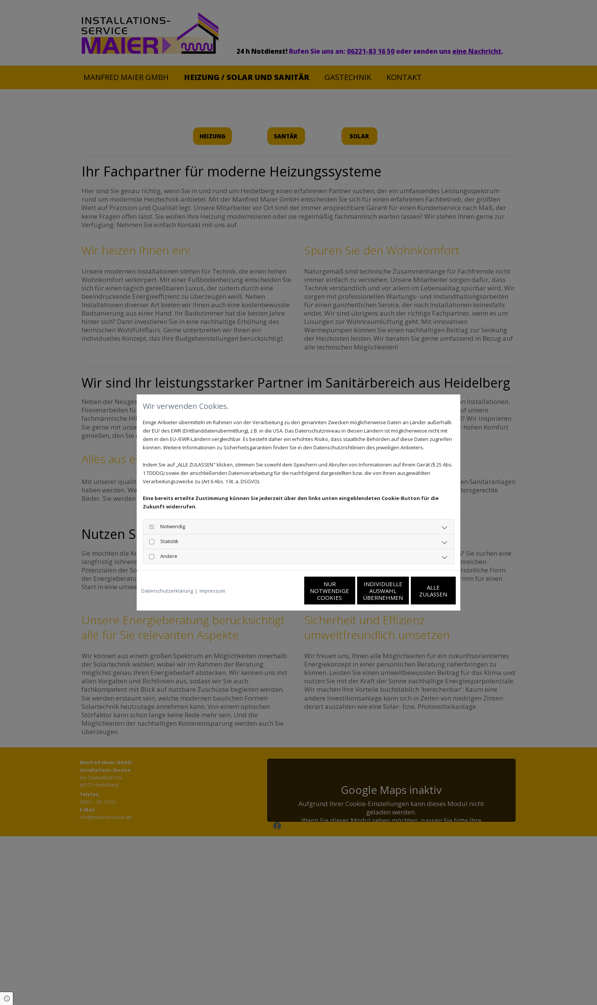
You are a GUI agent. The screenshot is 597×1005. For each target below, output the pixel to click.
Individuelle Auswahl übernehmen (348, 590)
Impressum (212, 590)
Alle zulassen (420, 591)
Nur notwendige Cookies (275, 590)
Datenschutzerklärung (167, 590)
